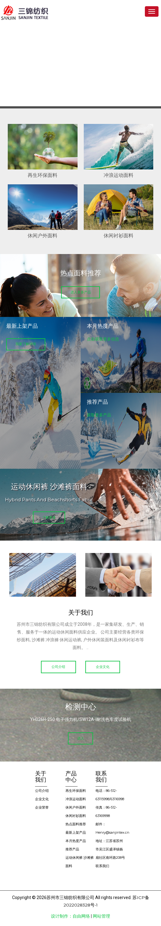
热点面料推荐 (75, 825)
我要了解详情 (26, 344)
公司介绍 (58, 667)
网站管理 (101, 916)
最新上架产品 (75, 833)
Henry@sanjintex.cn (112, 833)
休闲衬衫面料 (75, 816)
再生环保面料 (75, 791)
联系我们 (102, 866)
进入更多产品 (80, 292)
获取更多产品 (99, 415)
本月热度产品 (75, 841)
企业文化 (103, 667)
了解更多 (49, 518)
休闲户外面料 (75, 808)
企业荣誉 (42, 808)
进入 (80, 738)
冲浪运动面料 (75, 799)
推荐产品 (72, 850)
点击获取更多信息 (103, 339)
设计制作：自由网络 (70, 916)
